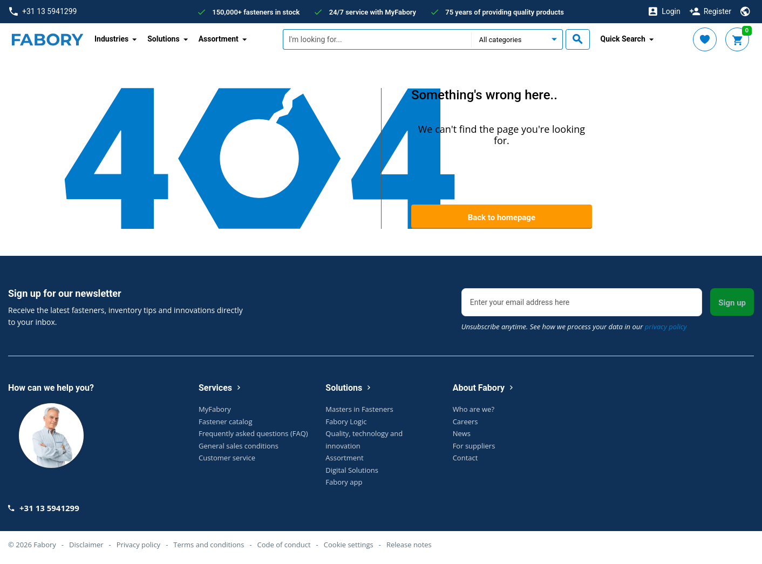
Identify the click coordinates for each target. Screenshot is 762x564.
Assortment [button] (219, 39)
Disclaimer (86, 544)
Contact (465, 458)
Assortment (344, 458)
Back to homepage (501, 217)
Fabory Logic (345, 421)
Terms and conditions (208, 544)
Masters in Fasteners (359, 409)
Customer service (227, 458)
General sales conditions (238, 446)
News (462, 433)
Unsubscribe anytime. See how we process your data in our (574, 326)
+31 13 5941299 (43, 11)
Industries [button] (111, 39)
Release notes (409, 544)
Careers (465, 421)
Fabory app (343, 482)
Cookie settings (348, 544)
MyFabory (215, 409)
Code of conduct (284, 544)
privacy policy (666, 326)
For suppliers (474, 446)
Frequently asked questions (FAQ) (253, 433)
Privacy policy (138, 544)
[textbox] (377, 39)
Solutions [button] (163, 39)
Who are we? (473, 409)
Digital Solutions (351, 470)
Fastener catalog (226, 421)
